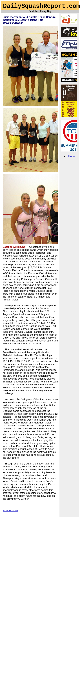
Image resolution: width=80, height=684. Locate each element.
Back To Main (10, 510)
